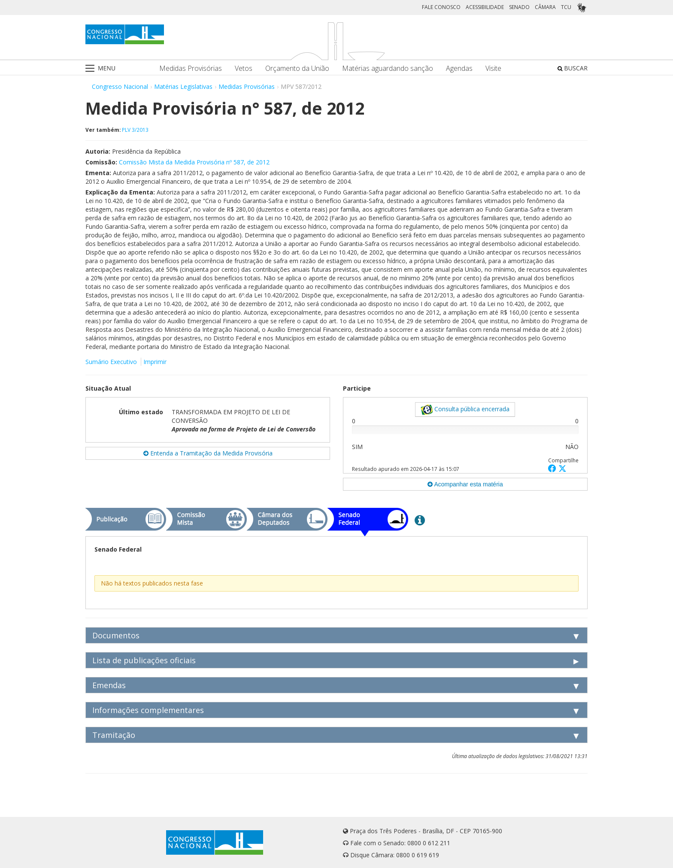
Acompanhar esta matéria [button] (465, 484)
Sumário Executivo (111, 362)
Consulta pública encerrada (465, 409)
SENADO (519, 7)
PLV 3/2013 (135, 129)
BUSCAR (573, 68)
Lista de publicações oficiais (144, 660)
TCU (566, 7)
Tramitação (113, 735)
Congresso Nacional (120, 86)
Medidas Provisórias (190, 68)
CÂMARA (545, 7)
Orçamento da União (297, 68)
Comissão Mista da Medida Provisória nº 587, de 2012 (194, 162)
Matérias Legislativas (183, 86)
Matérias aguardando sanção (387, 68)
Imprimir (155, 362)
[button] (553, 468)
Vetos (243, 68)
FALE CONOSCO (441, 7)
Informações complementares (148, 710)
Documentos (115, 635)
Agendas (459, 68)
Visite (493, 68)
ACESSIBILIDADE (485, 7)
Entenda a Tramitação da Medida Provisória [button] (208, 453)
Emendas (109, 685)
